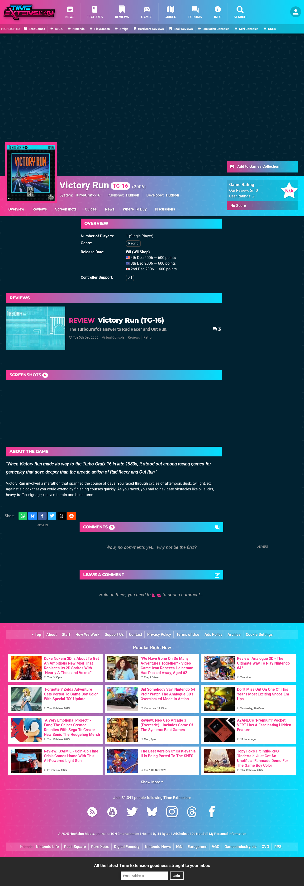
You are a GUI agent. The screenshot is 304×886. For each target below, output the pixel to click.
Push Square (75, 846)
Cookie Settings (259, 634)
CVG (265, 846)
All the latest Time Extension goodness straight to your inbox (152, 865)
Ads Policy (213, 634)
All (130, 278)
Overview (16, 209)
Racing (133, 243)
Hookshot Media (82, 834)
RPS (277, 846)
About (51, 634)
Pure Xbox (100, 846)
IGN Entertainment (125, 834)
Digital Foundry (127, 846)
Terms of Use (187, 634)
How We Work (88, 634)
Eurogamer (197, 846)
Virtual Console (113, 337)
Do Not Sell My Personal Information (218, 834)
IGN (179, 846)
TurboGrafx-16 (87, 195)
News (109, 209)
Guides (91, 209)
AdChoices (180, 834)
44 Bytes (163, 834)
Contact (135, 634)
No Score (238, 205)
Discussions (165, 209)
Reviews (40, 209)
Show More (152, 782)
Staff (66, 634)
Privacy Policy (159, 634)
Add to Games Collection (254, 166)
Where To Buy (135, 209)
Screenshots (65, 209)
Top (36, 634)
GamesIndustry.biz (240, 846)
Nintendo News (158, 846)
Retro (147, 337)
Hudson (132, 195)
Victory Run (94, 185)
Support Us (114, 634)
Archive (234, 634)
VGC (215, 846)
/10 (254, 190)
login (156, 594)
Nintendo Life (47, 846)
